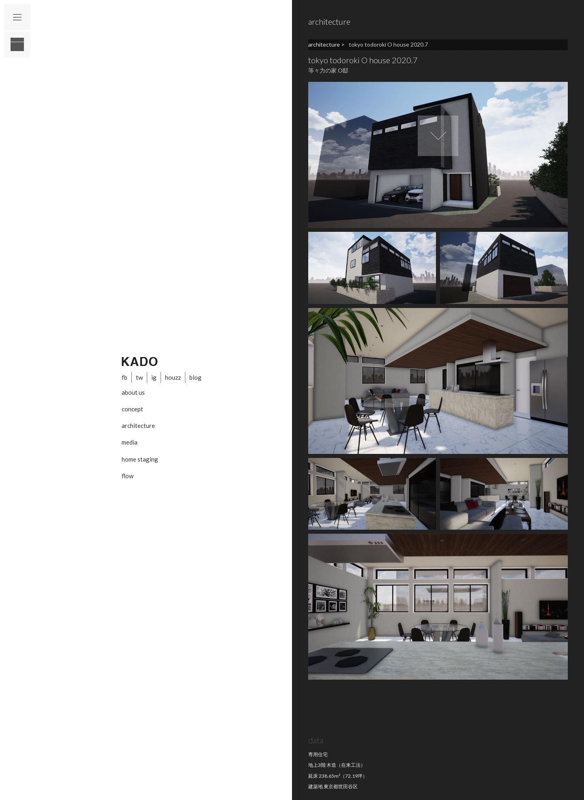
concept (132, 409)
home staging (140, 459)
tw (139, 377)
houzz (173, 377)
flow (127, 475)
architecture (138, 425)
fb (124, 377)
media (129, 442)
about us (133, 392)
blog (195, 377)
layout (17, 44)
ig (154, 377)
